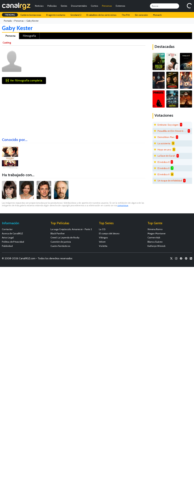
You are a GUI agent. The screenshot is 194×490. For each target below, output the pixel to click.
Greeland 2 (75, 15)
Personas (107, 5)
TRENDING (10, 14)
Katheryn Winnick (156, 246)
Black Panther (58, 233)
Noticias (39, 5)
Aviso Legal (8, 237)
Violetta (103, 246)
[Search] (164, 6)
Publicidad (7, 246)
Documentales (79, 5)
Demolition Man (166, 137)
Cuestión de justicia (61, 241)
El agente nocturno (55, 15)
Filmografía (29, 35)
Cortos (94, 5)
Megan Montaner (157, 233)
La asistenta (164, 143)
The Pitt (126, 15)
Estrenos (120, 5)
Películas (52, 5)
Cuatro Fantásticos (60, 246)
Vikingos (103, 237)
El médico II (163, 162)
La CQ (102, 229)
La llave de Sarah (166, 155)
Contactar (7, 229)
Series (64, 5)
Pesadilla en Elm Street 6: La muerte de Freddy (172, 130)
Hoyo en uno (164, 149)
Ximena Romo (155, 229)
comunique (122, 205)
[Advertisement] (73, 109)
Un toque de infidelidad (170, 180)
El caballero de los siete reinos (101, 15)
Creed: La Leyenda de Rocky (65, 237)
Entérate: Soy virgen (168, 124)
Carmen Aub (154, 237)
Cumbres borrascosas (30, 15)
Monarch (157, 15)
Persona (10, 35)
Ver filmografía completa (24, 80)
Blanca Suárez (155, 241)
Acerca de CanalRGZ (12, 233)
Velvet (102, 241)
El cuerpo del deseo (109, 233)
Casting (7, 42)
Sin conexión (141, 15)
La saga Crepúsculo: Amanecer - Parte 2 (71, 229)
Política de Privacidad (13, 241)
